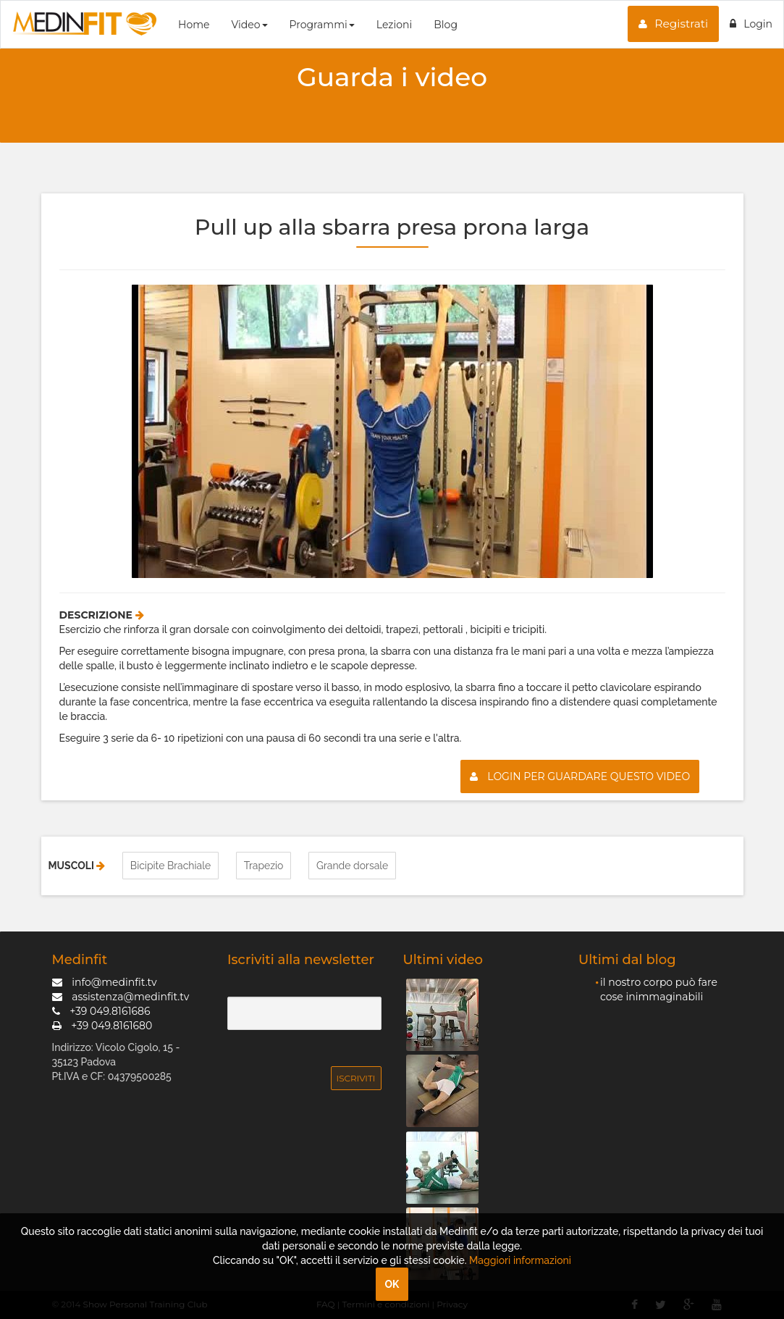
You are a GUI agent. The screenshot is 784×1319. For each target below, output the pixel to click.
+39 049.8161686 (101, 1010)
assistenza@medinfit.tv (121, 995)
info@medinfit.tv (104, 981)
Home (193, 24)
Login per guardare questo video (580, 776)
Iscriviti (356, 1077)
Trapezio (264, 865)
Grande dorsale (352, 865)
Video (249, 24)
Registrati (673, 23)
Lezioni (394, 24)
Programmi (322, 24)
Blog (446, 24)
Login (751, 23)
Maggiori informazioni (520, 1260)
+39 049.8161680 (102, 1024)
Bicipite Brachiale (170, 865)
